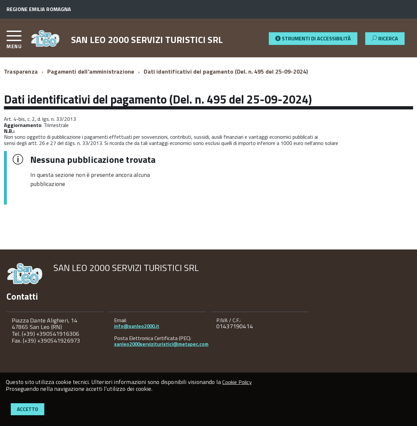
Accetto (27, 409)
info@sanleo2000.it (136, 326)
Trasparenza (21, 71)
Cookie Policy (237, 382)
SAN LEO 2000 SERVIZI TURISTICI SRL (147, 39)
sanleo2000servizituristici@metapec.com (161, 344)
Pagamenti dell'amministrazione (90, 71)
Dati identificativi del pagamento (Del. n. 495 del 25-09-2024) (226, 71)
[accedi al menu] (19, 42)
